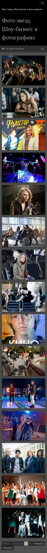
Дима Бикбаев (16, 48)
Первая (6, 543)
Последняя (7, 548)
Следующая (38, 543)
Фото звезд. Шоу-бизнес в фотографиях (22, 9)
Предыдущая (17, 543)
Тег (7, 48)
